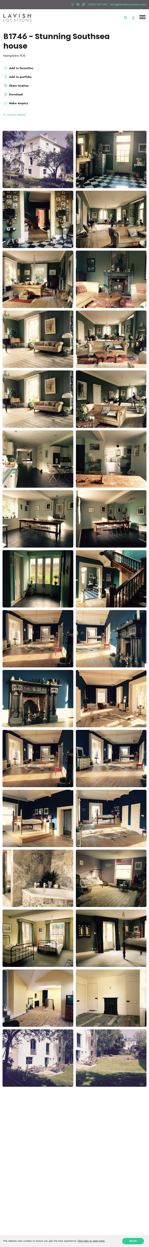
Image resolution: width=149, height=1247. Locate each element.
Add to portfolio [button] (17, 77)
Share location (16, 86)
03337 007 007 (98, 4)
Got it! (133, 1241)
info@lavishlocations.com (128, 4)
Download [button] (13, 94)
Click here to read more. (91, 1241)
